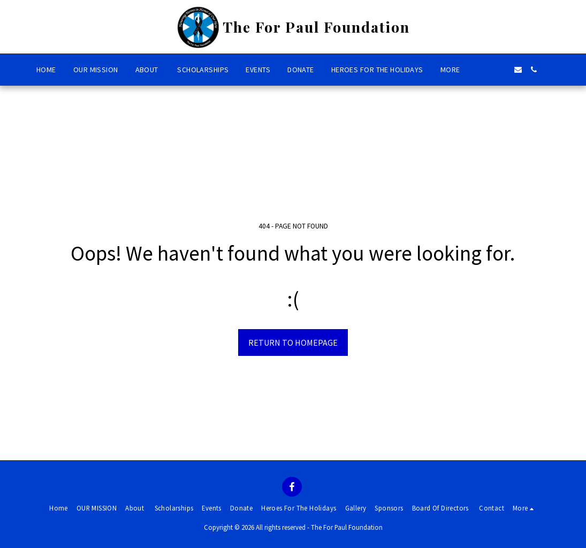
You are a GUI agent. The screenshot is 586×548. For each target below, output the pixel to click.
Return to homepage (293, 342)
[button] (485, 69)
